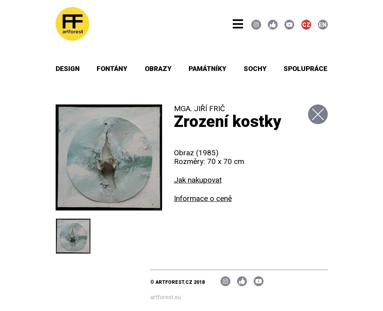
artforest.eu (165, 297)
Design (68, 69)
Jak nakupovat (198, 179)
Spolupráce (305, 69)
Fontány (112, 69)
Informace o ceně (203, 198)
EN (323, 24)
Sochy (255, 69)
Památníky (207, 69)
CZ (306, 24)
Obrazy (158, 69)
